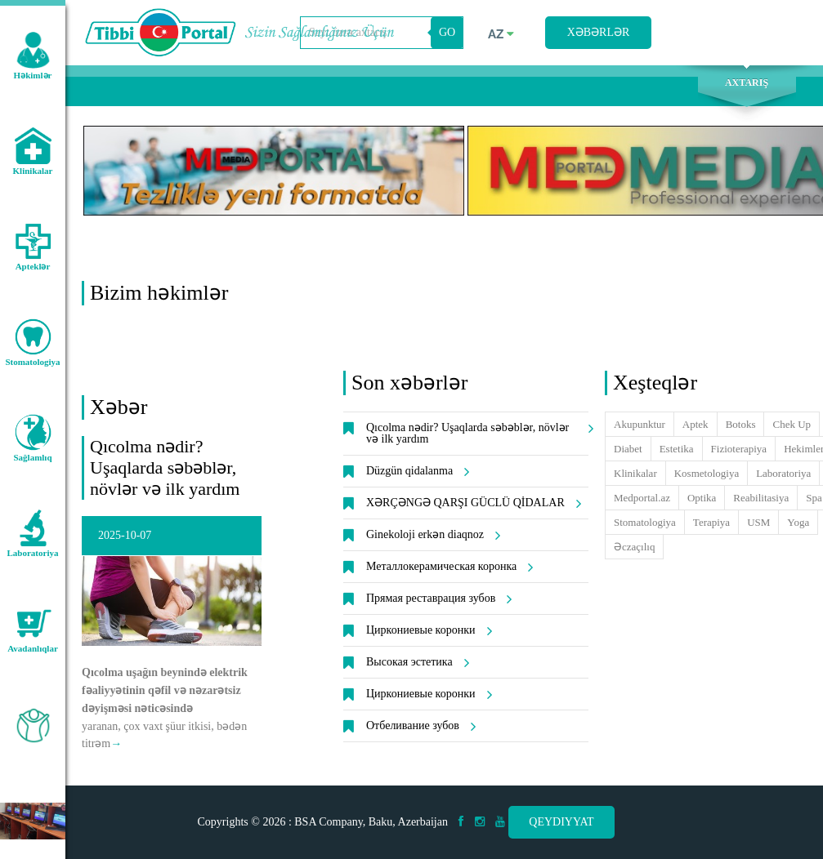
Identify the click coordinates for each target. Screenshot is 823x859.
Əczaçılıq (634, 547)
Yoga (798, 522)
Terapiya (711, 522)
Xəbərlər (598, 32)
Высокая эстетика (415, 662)
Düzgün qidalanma (415, 471)
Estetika (677, 449)
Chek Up (791, 424)
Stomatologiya (645, 522)
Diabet (628, 449)
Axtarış (746, 82)
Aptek (695, 424)
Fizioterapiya (739, 449)
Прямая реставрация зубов (436, 598)
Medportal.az (642, 498)
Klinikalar (635, 473)
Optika (701, 498)
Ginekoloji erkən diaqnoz (430, 534)
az (501, 34)
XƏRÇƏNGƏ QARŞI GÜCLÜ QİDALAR (471, 503)
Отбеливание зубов (418, 725)
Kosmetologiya (706, 473)
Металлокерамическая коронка (447, 566)
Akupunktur (639, 424)
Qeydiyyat (561, 822)
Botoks (741, 424)
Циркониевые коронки (426, 630)
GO (447, 32)
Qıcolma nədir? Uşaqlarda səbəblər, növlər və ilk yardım (164, 467)
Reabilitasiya (761, 498)
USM (758, 522)
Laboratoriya (783, 473)
